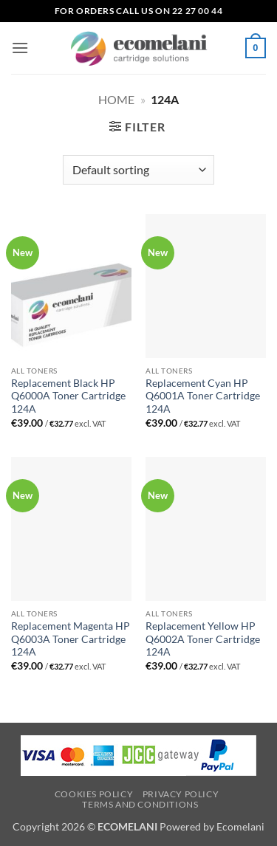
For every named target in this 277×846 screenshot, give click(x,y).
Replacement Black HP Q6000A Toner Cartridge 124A (68, 396)
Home (116, 99)
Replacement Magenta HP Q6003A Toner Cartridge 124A (70, 639)
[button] (20, 48)
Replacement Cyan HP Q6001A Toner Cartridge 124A (203, 396)
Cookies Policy (94, 793)
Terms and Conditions (140, 804)
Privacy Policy (181, 793)
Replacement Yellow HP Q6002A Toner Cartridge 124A (203, 639)
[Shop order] (138, 170)
